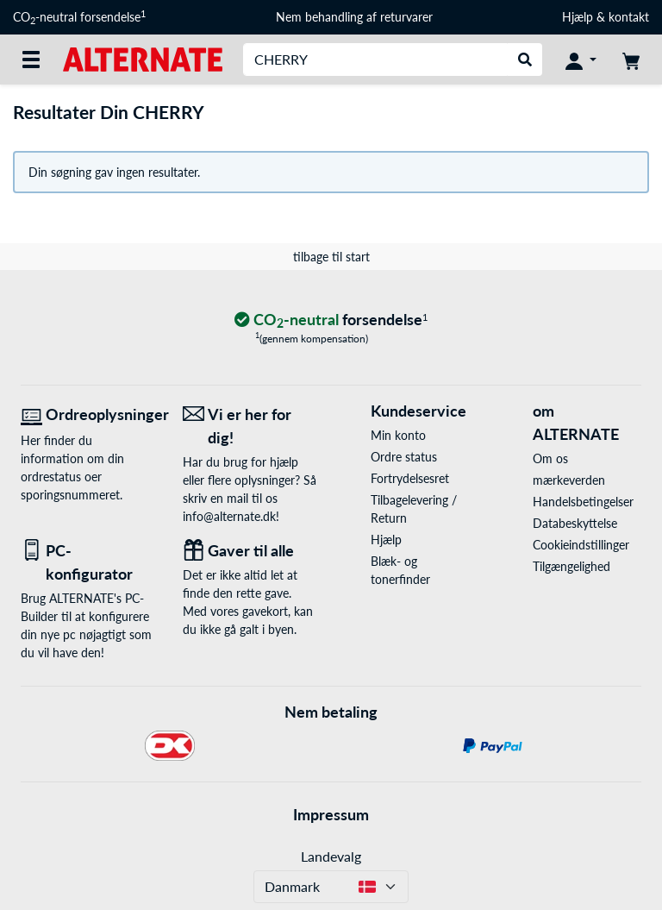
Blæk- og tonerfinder (400, 570)
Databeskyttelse (575, 523)
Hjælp (577, 16)
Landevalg (331, 856)
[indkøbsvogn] (631, 59)
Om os (550, 458)
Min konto (398, 435)
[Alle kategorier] (31, 59)
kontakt (629, 16)
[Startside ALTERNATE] (142, 58)
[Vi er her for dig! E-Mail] (251, 426)
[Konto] (581, 59)
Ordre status (404, 456)
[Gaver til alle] (251, 550)
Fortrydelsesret (410, 478)
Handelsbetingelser (583, 501)
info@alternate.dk (229, 516)
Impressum (331, 814)
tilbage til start (331, 256)
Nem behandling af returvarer (354, 16)
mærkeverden (569, 480)
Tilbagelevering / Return (414, 509)
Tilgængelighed (571, 566)
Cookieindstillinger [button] (581, 544)
